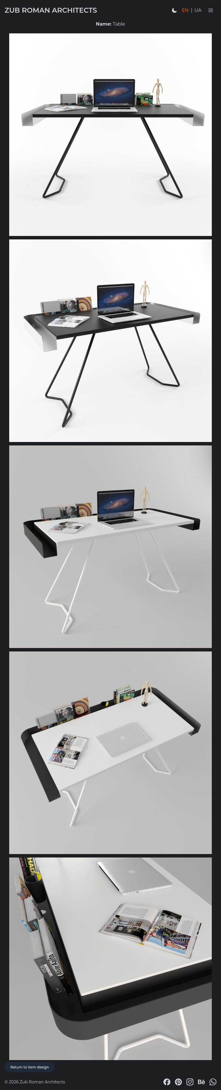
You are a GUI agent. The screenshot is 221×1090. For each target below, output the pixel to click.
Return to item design (29, 1067)
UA (198, 10)
